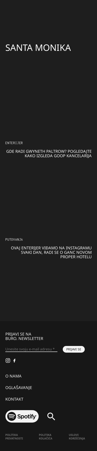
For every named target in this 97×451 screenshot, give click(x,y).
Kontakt (14, 399)
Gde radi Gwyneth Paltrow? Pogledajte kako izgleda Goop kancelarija (49, 153)
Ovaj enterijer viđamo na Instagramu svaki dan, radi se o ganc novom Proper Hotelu (51, 252)
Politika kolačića (45, 436)
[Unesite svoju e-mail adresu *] (31, 349)
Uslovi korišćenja (77, 436)
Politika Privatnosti (14, 436)
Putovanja (14, 239)
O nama (13, 376)
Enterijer (14, 143)
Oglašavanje (18, 387)
